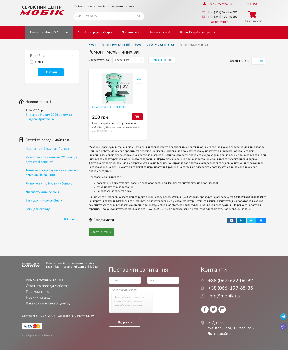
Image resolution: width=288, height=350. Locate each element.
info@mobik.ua (220, 296)
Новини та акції (160, 32)
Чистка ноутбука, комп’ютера (47, 148)
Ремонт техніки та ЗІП (44, 32)
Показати (51, 72)
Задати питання (101, 232)
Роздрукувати (101, 219)
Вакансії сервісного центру (197, 32)
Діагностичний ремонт (42, 192)
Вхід (208, 4)
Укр (248, 4)
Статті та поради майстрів (95, 32)
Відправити (124, 322)
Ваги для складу (38, 209)
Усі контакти (219, 21)
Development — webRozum (37, 335)
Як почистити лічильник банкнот (50, 183)
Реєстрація (224, 4)
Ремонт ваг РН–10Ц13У (109, 107)
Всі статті (71, 219)
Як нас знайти (219, 334)
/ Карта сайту (84, 315)
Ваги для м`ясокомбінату (44, 200)
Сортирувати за (99, 60)
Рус (255, 4)
